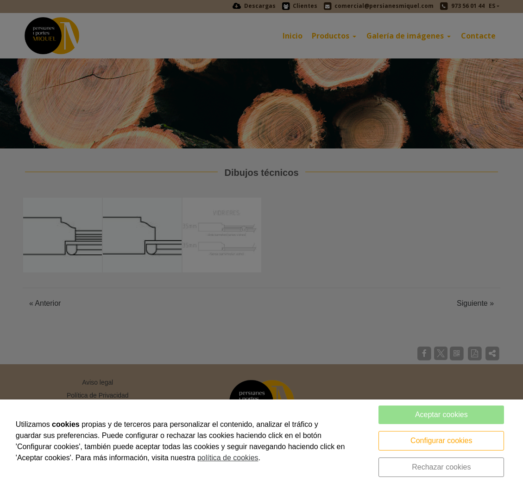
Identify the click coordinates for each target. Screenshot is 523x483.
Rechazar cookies (441, 467)
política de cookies (227, 458)
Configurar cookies (441, 440)
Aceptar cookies (441, 415)
